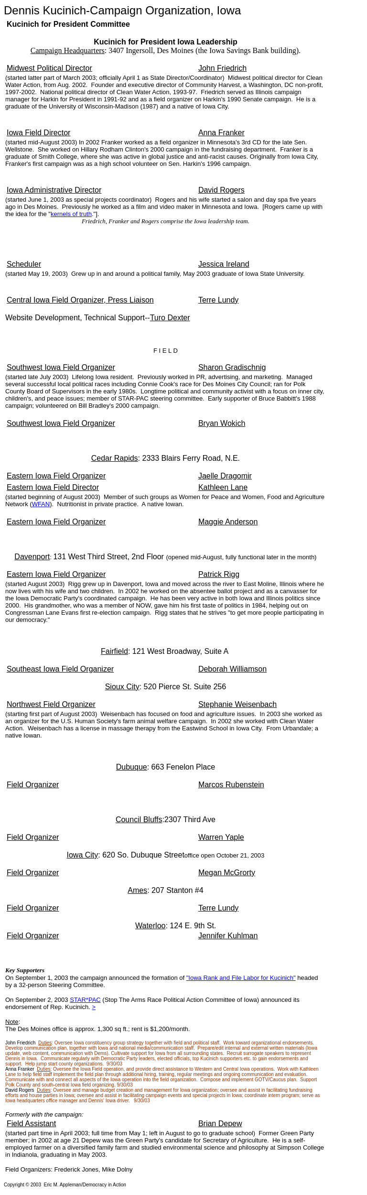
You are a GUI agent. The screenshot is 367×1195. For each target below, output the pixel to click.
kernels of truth (71, 213)
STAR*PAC (85, 999)
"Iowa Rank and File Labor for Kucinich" (241, 977)
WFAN (41, 504)
